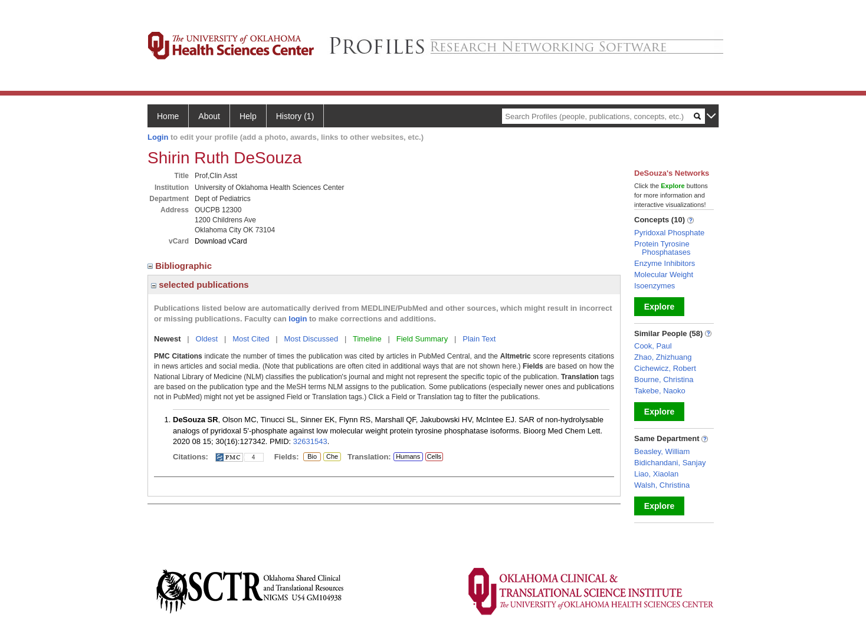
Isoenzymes (654, 285)
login (297, 318)
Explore (659, 306)
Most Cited (250, 338)
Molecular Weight (663, 274)
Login (157, 137)
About (209, 116)
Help (248, 116)
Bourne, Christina (663, 379)
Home (168, 116)
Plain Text (479, 338)
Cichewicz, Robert (665, 368)
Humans (408, 456)
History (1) (295, 116)
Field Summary (422, 338)
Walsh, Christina (662, 485)
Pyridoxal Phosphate (669, 232)
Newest (167, 338)
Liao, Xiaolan (656, 473)
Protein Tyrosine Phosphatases (662, 248)
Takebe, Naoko (659, 390)
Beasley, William (662, 451)
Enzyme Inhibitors (664, 263)
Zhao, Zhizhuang (663, 357)
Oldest (207, 338)
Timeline (367, 338)
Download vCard (221, 241)
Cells (434, 456)
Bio (312, 457)
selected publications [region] (200, 285)
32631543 (310, 441)
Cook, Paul (653, 345)
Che (330, 457)
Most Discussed (311, 338)
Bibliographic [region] (180, 266)
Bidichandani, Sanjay (670, 462)
